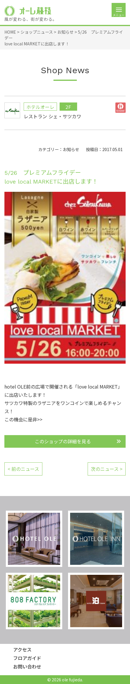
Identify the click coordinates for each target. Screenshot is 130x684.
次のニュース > (106, 468)
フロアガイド (27, 658)
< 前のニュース (23, 468)
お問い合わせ (27, 666)
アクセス (22, 649)
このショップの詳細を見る (63, 441)
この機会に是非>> (23, 419)
